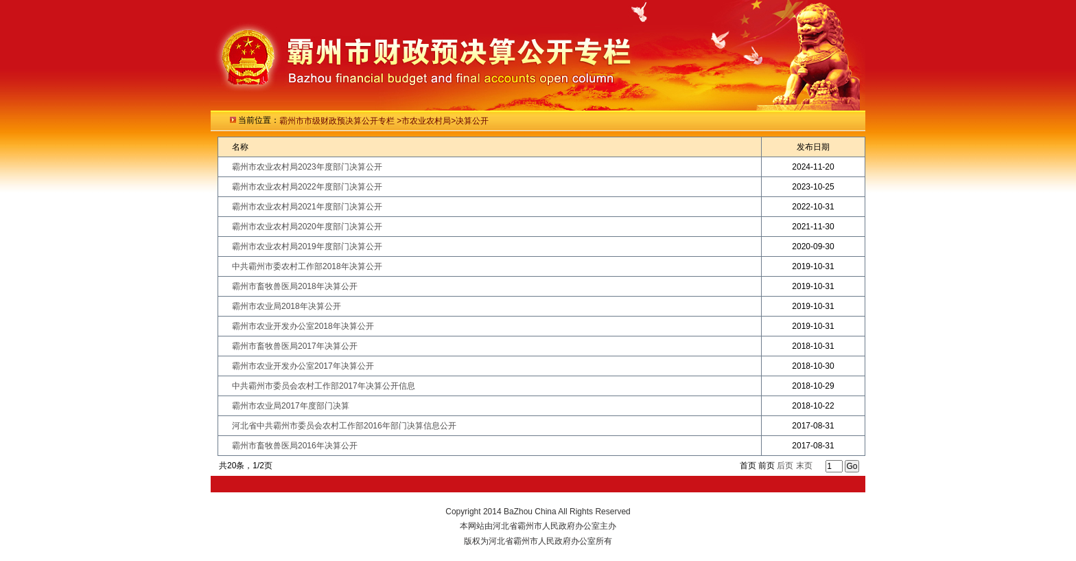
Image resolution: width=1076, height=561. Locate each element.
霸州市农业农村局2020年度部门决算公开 (307, 226)
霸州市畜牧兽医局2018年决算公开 (295, 286)
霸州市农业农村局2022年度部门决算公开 (307, 187)
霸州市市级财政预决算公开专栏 (338, 121)
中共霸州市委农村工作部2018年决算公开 (307, 266)
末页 (804, 465)
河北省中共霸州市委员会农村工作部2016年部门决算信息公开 (344, 426)
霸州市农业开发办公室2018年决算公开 (303, 326)
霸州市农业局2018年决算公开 (286, 306)
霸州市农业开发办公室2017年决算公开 (303, 366)
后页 (785, 465)
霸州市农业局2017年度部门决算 (290, 406)
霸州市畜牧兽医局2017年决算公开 (295, 346)
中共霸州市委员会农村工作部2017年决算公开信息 (323, 386)
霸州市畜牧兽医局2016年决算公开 (295, 445)
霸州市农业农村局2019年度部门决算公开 (307, 246)
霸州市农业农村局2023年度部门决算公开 (307, 167)
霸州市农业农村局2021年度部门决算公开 (307, 206)
